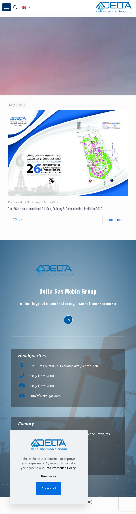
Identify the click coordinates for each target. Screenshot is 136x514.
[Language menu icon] (25, 7)
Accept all (48, 488)
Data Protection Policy (60, 468)
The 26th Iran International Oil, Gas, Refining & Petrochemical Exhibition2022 (55, 208)
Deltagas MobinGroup (46, 202)
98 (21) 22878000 (42, 376)
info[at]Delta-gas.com (45, 396)
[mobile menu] (6, 7)
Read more (116, 220)
